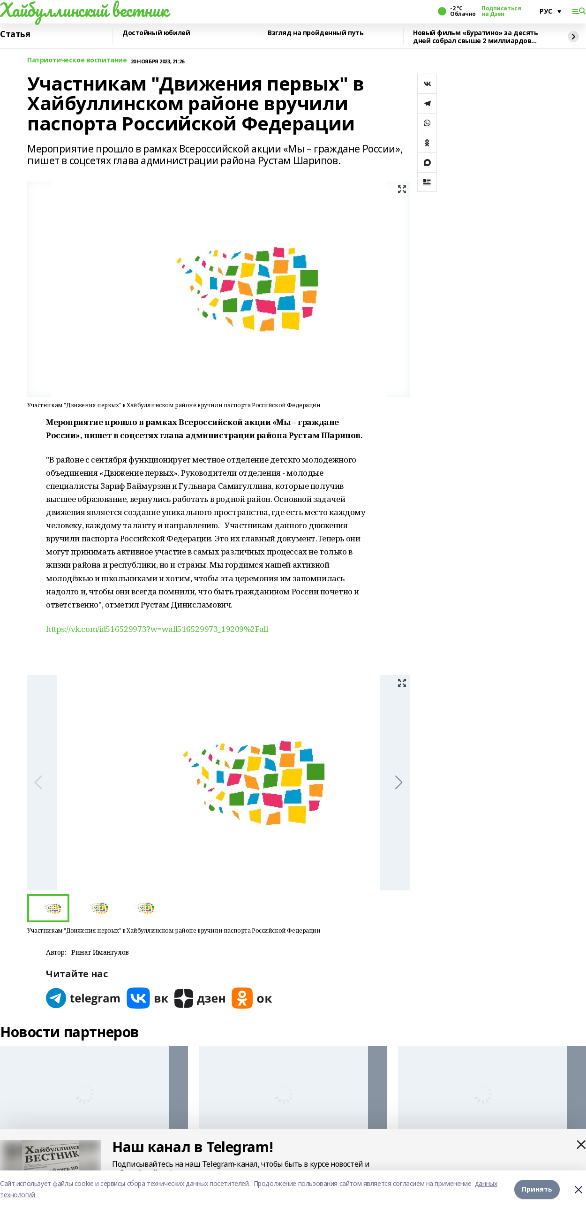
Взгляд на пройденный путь (316, 33)
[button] (398, 782)
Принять (537, 1189)
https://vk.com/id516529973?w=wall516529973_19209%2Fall (157, 628)
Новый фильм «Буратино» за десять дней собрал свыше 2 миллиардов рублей (475, 37)
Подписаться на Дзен (501, 11)
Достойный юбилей (156, 33)
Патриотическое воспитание (77, 60)
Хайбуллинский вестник (84, 9)
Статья (15, 34)
